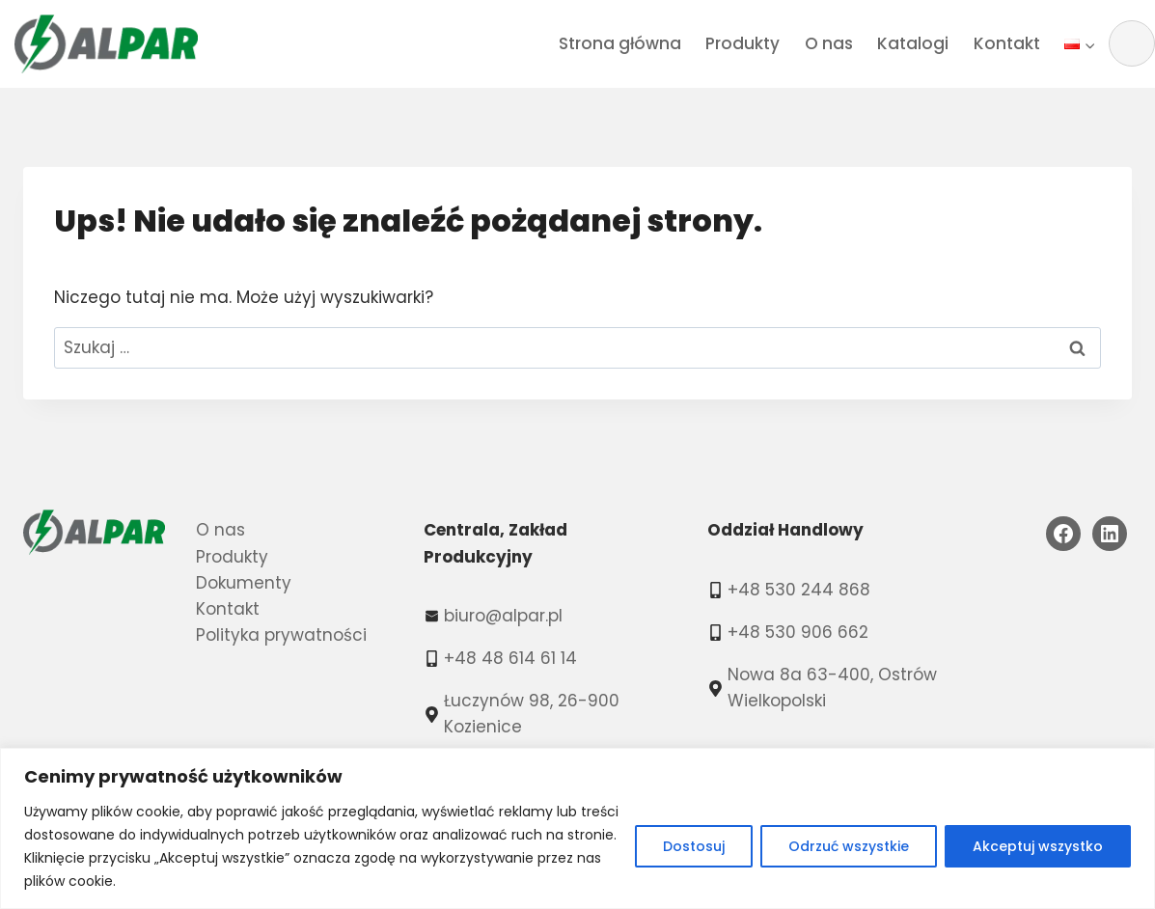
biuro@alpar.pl (503, 615)
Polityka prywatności (281, 635)
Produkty (742, 43)
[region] (577, 828)
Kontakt (1007, 43)
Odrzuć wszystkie (848, 846)
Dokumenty (243, 582)
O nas (829, 43)
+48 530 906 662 (798, 632)
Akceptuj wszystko (1038, 846)
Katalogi (913, 43)
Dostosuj (694, 846)
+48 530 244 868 (799, 589)
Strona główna (620, 43)
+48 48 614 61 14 (510, 658)
